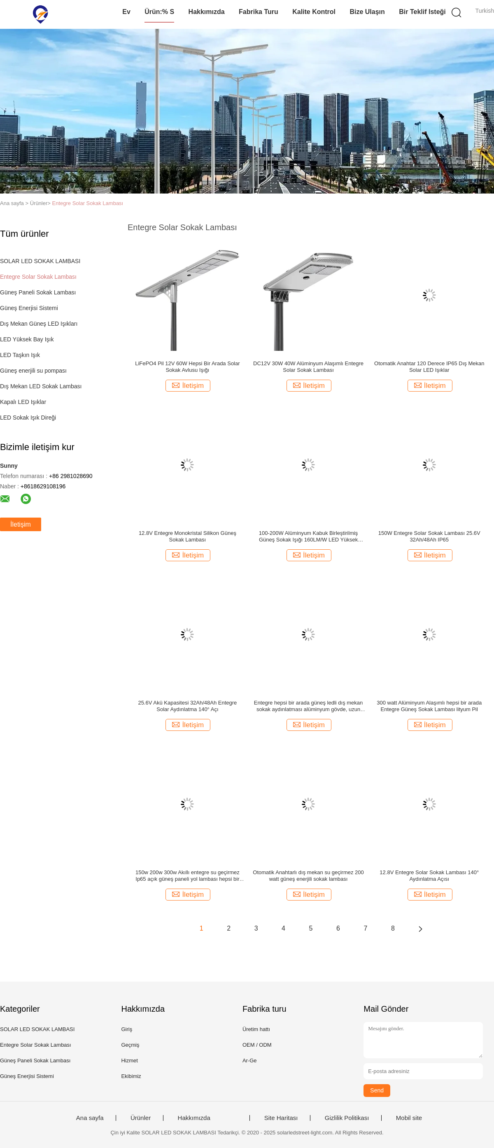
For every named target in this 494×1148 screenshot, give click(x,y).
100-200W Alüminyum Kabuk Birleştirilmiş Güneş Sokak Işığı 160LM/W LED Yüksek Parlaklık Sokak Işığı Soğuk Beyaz (308, 536)
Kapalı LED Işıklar (23, 402)
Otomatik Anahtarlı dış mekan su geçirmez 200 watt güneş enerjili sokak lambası (308, 875)
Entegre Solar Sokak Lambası (88, 203)
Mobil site (409, 1118)
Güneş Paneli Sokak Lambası (38, 292)
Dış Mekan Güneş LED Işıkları (38, 323)
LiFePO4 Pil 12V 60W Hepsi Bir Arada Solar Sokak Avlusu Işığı (187, 366)
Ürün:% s (159, 11)
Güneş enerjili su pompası (33, 370)
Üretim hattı (256, 1029)
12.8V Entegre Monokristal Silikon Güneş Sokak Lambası (187, 536)
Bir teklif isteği (422, 11)
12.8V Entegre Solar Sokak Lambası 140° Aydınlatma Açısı (429, 875)
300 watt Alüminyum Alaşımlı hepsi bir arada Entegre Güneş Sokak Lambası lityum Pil (429, 706)
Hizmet (129, 1060)
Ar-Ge (249, 1060)
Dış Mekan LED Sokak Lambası (41, 386)
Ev (126, 11)
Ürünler (140, 1118)
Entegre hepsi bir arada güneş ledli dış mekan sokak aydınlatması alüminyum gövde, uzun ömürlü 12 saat (308, 706)
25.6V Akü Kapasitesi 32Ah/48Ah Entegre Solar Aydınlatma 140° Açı (187, 706)
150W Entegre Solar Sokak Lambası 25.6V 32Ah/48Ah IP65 (429, 536)
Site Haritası (281, 1118)
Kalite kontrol (314, 11)
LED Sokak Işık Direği (28, 417)
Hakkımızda (207, 11)
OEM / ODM (257, 1045)
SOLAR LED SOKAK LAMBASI (40, 261)
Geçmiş (130, 1045)
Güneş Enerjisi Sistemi (29, 308)
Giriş (126, 1029)
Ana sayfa (90, 1118)
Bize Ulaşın (367, 11)
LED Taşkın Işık (20, 355)
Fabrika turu (258, 11)
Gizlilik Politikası (347, 1118)
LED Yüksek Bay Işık (27, 339)
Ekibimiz (131, 1076)
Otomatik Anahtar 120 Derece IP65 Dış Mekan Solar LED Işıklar (429, 366)
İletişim (20, 524)
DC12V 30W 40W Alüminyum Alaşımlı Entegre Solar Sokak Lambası (308, 366)
